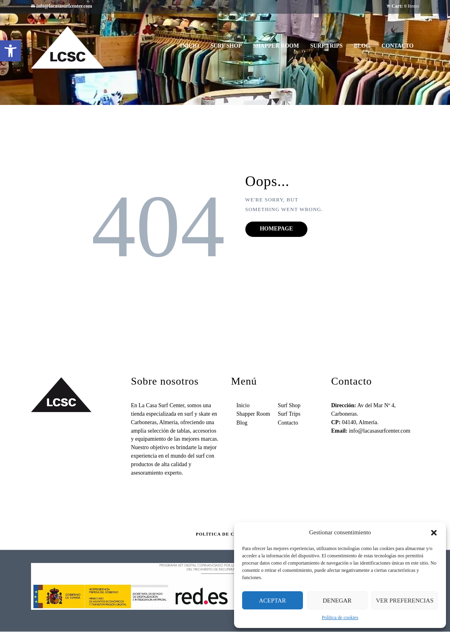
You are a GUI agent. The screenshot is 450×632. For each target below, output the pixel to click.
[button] (10, 50)
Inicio (243, 405)
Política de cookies (340, 617)
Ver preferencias (404, 600)
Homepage (276, 229)
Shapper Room (253, 414)
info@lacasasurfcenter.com (64, 6)
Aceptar (272, 600)
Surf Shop (289, 405)
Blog (241, 423)
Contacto (288, 423)
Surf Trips (289, 414)
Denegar (337, 600)
